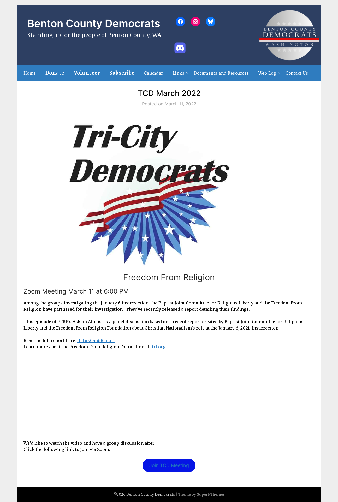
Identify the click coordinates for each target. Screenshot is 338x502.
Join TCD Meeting (169, 465)
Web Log (267, 73)
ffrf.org (157, 346)
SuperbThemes (211, 494)
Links (179, 73)
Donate (54, 73)
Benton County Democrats (93, 23)
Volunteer (87, 73)
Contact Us (297, 73)
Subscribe (122, 73)
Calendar (153, 73)
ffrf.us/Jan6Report (96, 340)
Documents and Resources (221, 73)
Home (29, 73)
